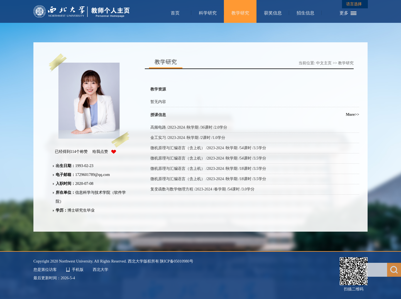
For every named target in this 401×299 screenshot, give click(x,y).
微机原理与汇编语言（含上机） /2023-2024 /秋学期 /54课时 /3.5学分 (208, 148)
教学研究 (240, 13)
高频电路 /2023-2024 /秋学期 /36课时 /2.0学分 (188, 127)
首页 (175, 13)
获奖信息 (273, 13)
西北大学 (100, 270)
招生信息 (305, 13)
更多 (343, 13)
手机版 (78, 270)
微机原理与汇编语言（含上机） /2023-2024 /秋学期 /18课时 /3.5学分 (208, 168)
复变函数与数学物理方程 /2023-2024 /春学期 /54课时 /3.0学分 (202, 189)
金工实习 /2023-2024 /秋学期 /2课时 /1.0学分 (187, 138)
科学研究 (208, 13)
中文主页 (324, 63)
